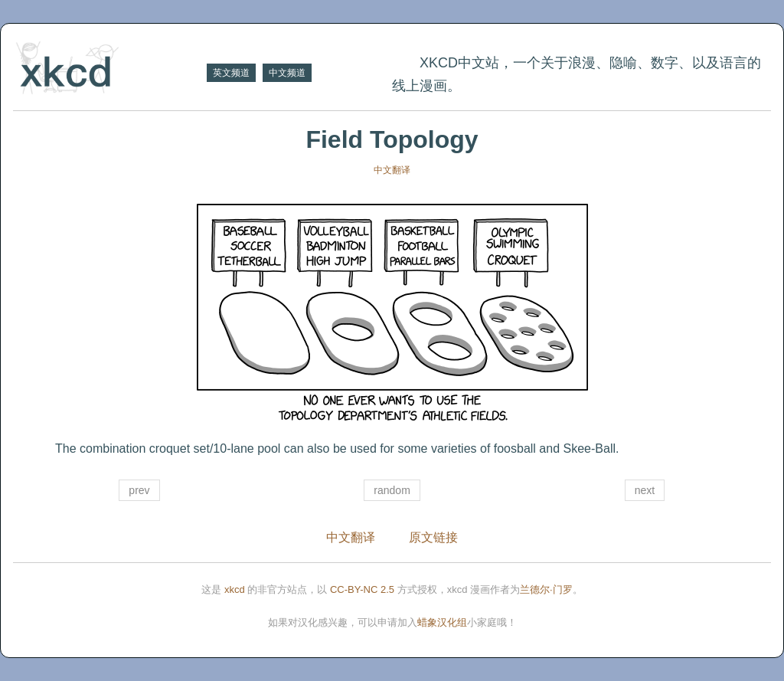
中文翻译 (392, 170)
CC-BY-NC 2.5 (362, 589)
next (645, 490)
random (392, 490)
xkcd (234, 589)
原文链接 (433, 537)
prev (139, 490)
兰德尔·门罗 (546, 589)
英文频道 (231, 72)
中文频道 (287, 72)
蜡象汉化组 (442, 622)
